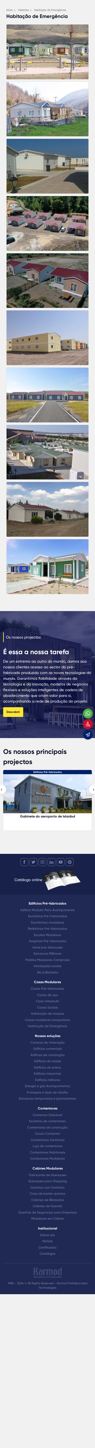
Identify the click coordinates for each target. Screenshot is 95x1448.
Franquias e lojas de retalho (47, 1092)
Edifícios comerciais (47, 1049)
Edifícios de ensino (47, 1067)
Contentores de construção (47, 1127)
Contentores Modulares (47, 1158)
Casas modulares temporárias (47, 1020)
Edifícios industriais (47, 1073)
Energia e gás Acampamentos (47, 1086)
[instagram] (42, 862)
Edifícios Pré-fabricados (47, 772)
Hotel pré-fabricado (48, 947)
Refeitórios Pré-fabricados (47, 929)
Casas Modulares (47, 982)
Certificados (47, 1247)
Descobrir (13, 712)
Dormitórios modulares (47, 922)
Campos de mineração (47, 1042)
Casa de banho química (47, 1194)
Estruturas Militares (47, 953)
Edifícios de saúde (47, 1061)
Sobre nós (47, 1235)
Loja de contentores (47, 1146)
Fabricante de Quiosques (47, 1175)
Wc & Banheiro (47, 972)
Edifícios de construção (48, 1055)
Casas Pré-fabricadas (47, 989)
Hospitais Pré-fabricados (47, 941)
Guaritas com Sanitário (47, 1187)
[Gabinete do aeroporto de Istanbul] (47, 795)
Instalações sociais (47, 966)
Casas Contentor (47, 1133)
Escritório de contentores (47, 1121)
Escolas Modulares (47, 935)
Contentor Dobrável (47, 1115)
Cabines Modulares (48, 1168)
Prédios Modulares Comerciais (47, 960)
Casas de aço (47, 995)
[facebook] (24, 862)
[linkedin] (52, 862)
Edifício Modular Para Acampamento (47, 910)
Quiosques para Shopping (47, 1181)
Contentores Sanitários (48, 1140)
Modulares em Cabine (47, 1218)
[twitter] (33, 862)
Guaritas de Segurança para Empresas (47, 1212)
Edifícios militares (47, 1080)
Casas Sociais (47, 1007)
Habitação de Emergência (47, 1026)
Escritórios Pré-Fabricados (47, 916)
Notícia (47, 1241)
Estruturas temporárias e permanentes (47, 1098)
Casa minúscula (47, 1001)
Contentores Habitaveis (47, 1152)
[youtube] (61, 862)
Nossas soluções (47, 1036)
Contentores (47, 1108)
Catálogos (48, 1254)
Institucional (47, 1228)
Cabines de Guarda (47, 1206)
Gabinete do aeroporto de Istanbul (47, 816)
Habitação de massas (47, 1013)
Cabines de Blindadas (47, 1200)
